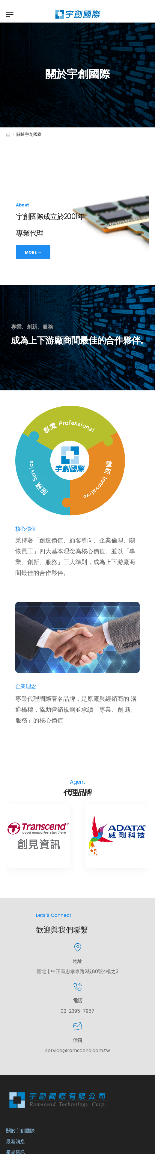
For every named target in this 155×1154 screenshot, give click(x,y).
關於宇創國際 (20, 1130)
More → (33, 252)
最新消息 (15, 1141)
